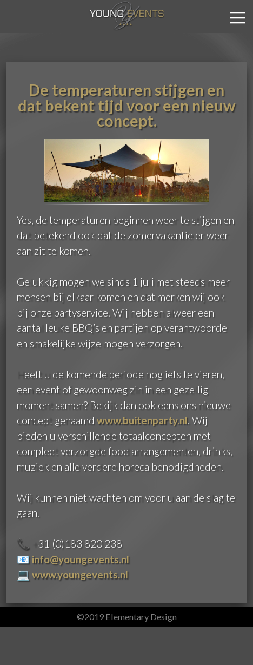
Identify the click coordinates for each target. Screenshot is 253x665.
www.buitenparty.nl (142, 420)
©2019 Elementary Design (127, 616)
